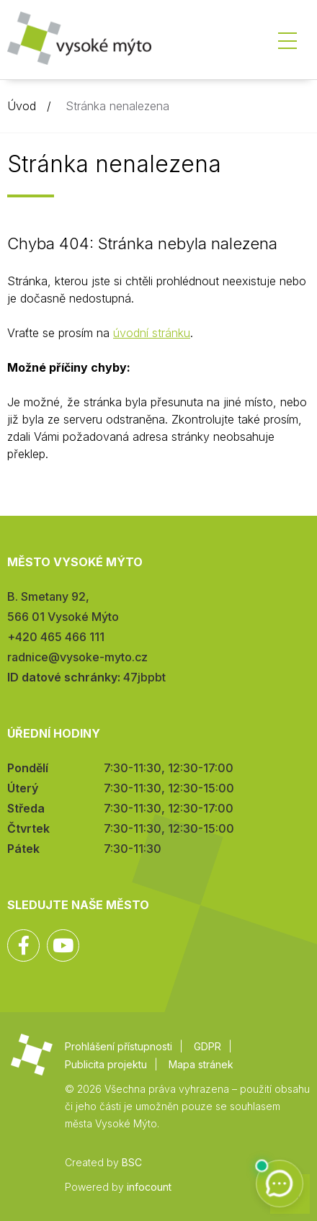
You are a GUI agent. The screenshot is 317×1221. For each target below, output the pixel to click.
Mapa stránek (201, 1064)
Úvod (21, 106)
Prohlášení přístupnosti (118, 1046)
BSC (132, 1162)
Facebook (23, 945)
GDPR (207, 1046)
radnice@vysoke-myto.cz (77, 657)
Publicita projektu (106, 1064)
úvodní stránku (151, 333)
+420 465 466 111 (55, 637)
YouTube (63, 945)
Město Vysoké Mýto (79, 43)
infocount (149, 1187)
